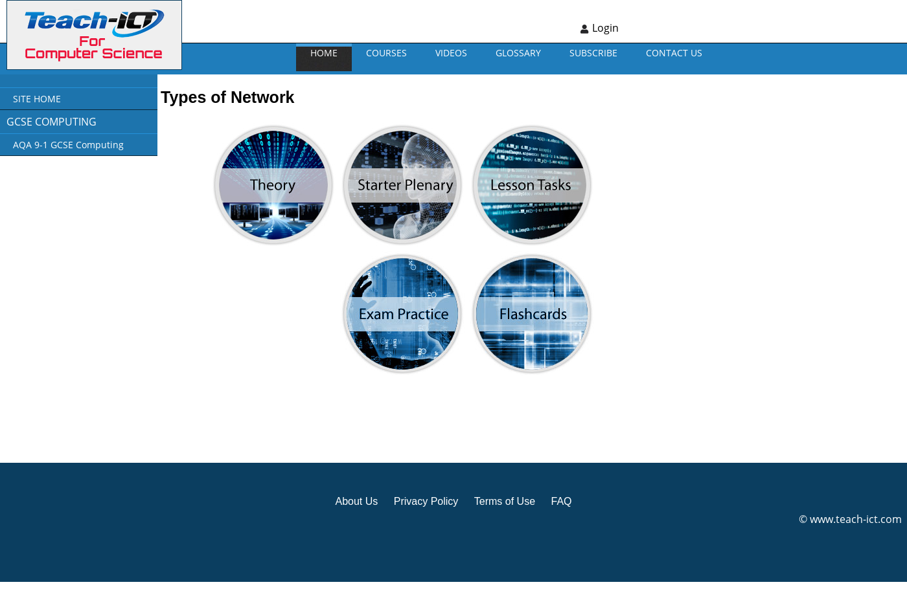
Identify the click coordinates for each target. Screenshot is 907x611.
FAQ (561, 501)
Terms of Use (504, 501)
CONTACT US (674, 53)
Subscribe (593, 53)
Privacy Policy (426, 501)
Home (324, 53)
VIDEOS (451, 53)
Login (605, 28)
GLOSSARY (518, 53)
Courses (386, 53)
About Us (356, 501)
